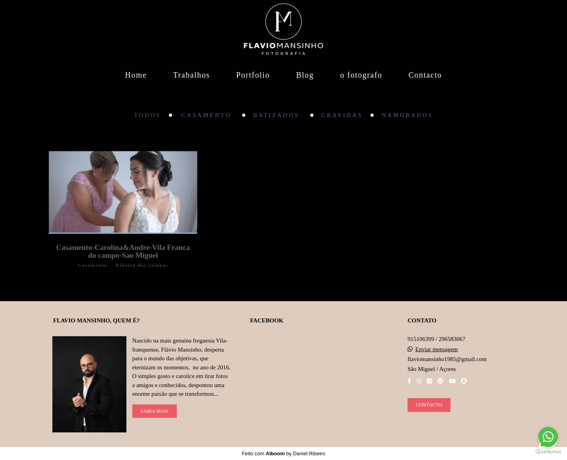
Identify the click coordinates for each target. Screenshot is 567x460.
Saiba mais (155, 411)
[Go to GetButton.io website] (548, 451)
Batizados (277, 115)
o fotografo (361, 75)
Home (136, 75)
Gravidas (342, 115)
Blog (305, 75)
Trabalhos (191, 75)
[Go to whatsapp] (548, 437)
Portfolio (253, 75)
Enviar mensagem (436, 349)
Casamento (208, 115)
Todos (147, 115)
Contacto (425, 75)
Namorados (407, 115)
